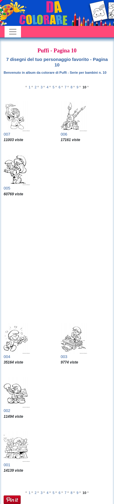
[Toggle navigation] (13, 31)
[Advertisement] (57, 260)
